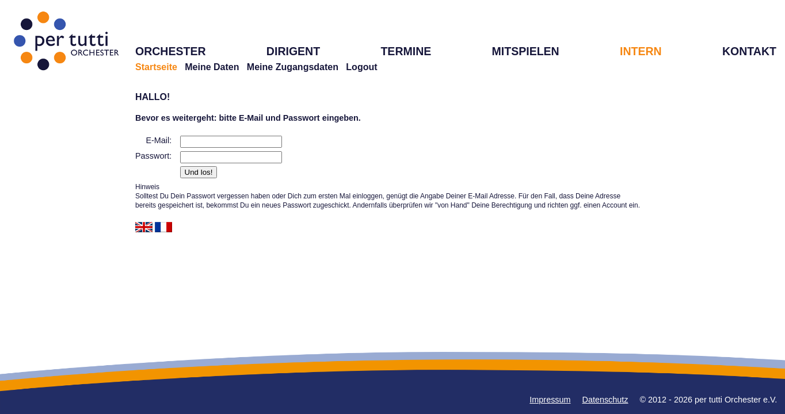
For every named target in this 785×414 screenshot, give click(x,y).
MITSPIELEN (525, 51)
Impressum (549, 399)
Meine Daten (212, 67)
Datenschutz (605, 399)
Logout (361, 67)
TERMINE (405, 51)
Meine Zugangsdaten (292, 67)
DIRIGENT (293, 51)
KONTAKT (749, 51)
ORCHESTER (170, 51)
